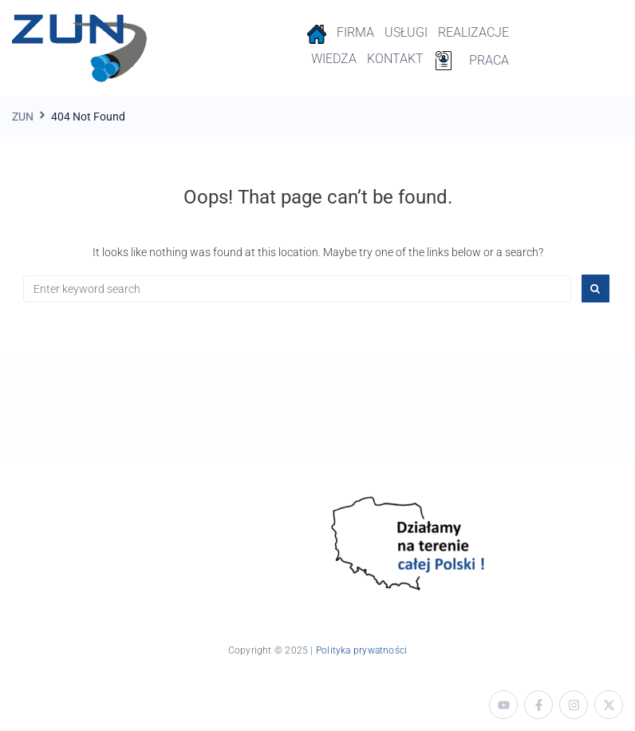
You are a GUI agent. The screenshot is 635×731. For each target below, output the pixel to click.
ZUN (23, 116)
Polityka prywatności (361, 650)
